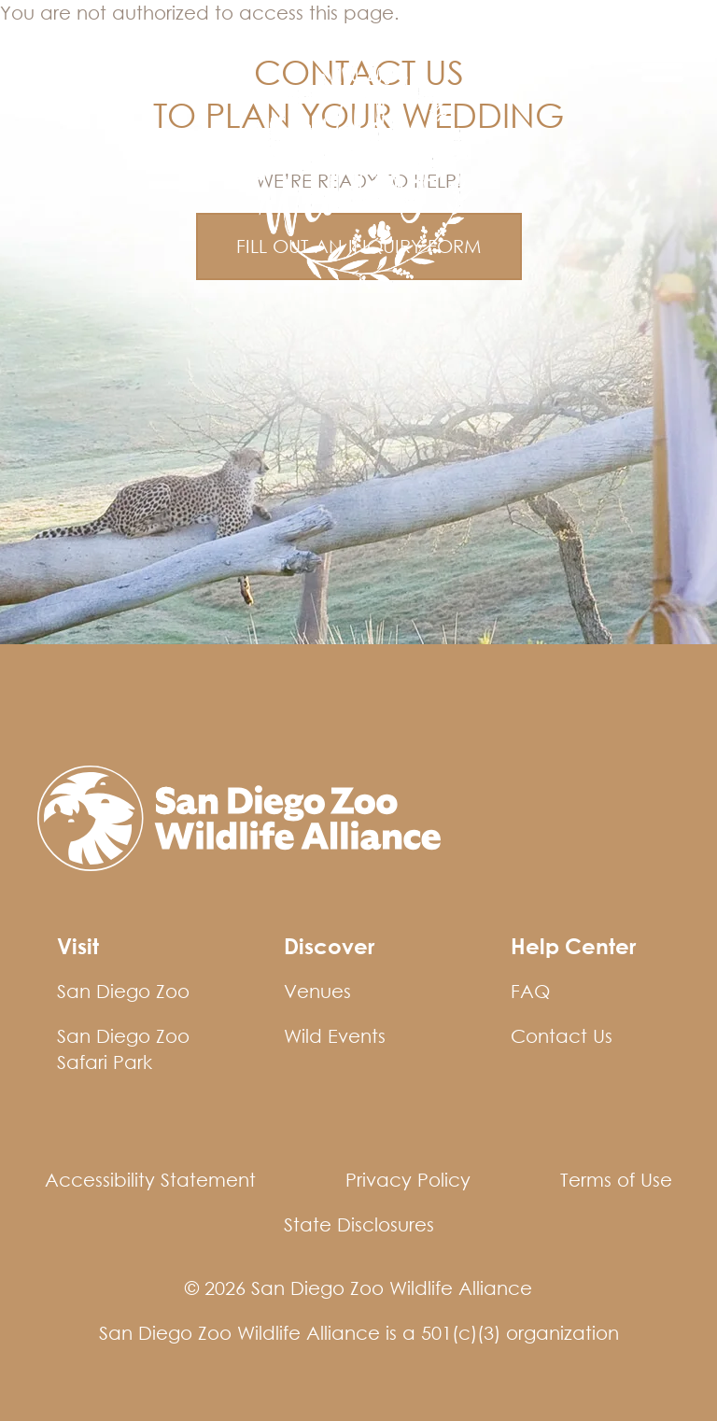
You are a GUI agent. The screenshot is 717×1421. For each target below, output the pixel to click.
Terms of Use (616, 1179)
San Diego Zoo (123, 991)
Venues (317, 991)
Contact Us (561, 1036)
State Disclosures (359, 1224)
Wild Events (75, 49)
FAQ (530, 991)
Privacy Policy (408, 1179)
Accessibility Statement (150, 1179)
